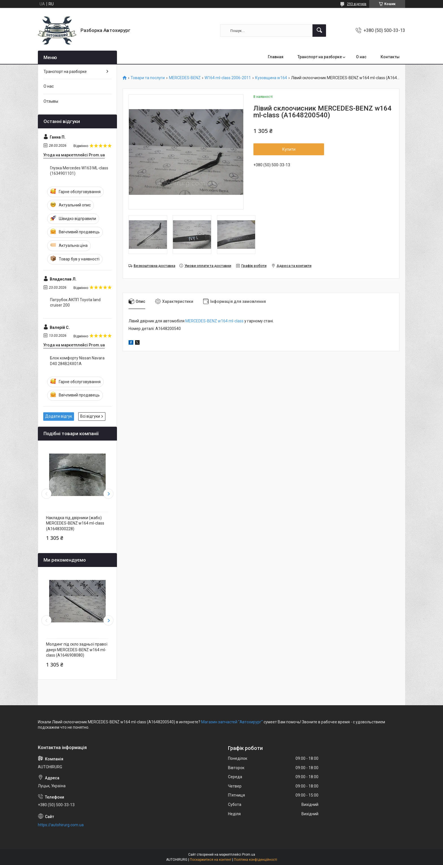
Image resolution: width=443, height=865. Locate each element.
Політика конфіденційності (255, 860)
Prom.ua (248, 855)
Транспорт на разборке (319, 57)
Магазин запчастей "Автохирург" (232, 722)
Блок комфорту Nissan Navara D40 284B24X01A (77, 361)
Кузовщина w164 (271, 78)
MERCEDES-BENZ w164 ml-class (214, 321)
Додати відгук (58, 416)
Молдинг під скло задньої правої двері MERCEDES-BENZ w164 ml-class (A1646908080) (76, 649)
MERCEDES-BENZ (185, 78)
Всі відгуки (90, 416)
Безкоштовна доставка (154, 266)
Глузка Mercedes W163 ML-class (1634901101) (79, 171)
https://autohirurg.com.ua (61, 825)
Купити (289, 149)
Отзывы (51, 101)
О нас (361, 57)
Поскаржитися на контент (210, 860)
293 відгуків (356, 4)
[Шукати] (319, 30)
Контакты (390, 57)
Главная (275, 57)
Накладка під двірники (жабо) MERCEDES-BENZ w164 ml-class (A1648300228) (75, 523)
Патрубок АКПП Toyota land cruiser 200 (75, 302)
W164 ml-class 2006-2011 (228, 78)
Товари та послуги (148, 78)
